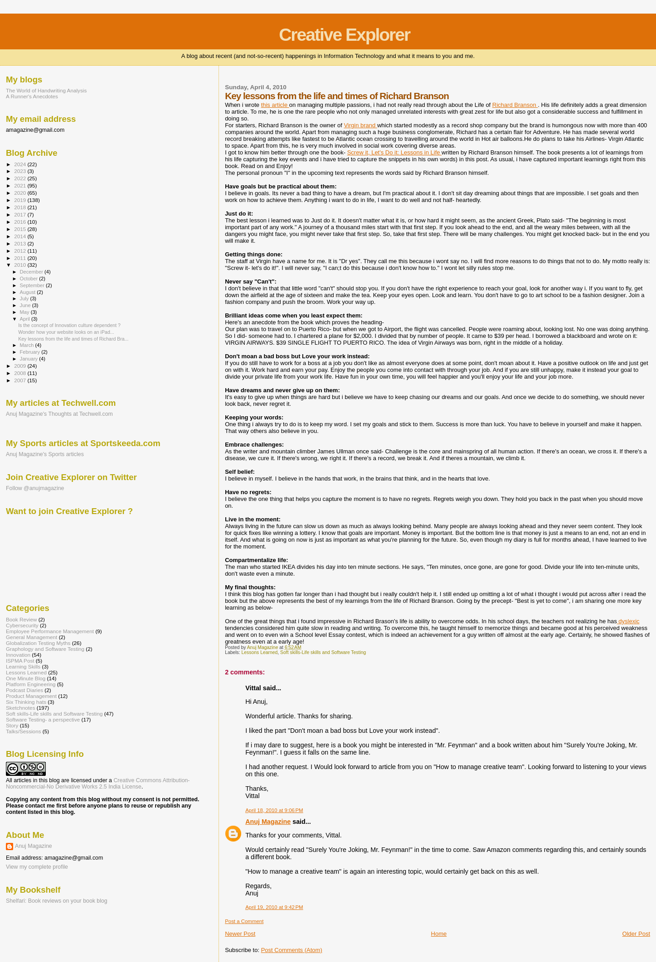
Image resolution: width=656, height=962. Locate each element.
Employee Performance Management (50, 631)
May (25, 312)
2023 (20, 171)
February (31, 352)
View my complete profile (37, 867)
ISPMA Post (20, 661)
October (29, 278)
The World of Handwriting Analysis (46, 90)
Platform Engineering (30, 684)
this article (275, 104)
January (29, 358)
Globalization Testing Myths (38, 643)
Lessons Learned (260, 652)
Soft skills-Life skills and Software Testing (323, 652)
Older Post (636, 933)
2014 (20, 236)
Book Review (21, 619)
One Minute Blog (25, 678)
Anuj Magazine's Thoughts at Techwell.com (59, 414)
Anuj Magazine (268, 821)
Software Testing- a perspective (43, 719)
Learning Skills (23, 666)
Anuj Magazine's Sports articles (45, 454)
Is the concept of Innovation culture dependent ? (69, 325)
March (27, 345)
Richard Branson (515, 104)
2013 (20, 243)
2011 (20, 258)
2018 (20, 207)
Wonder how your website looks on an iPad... (66, 332)
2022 (20, 178)
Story (12, 725)
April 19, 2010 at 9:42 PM (274, 907)
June (26, 305)
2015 (20, 229)
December (32, 271)
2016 (20, 222)
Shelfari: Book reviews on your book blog (56, 901)
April (25, 319)
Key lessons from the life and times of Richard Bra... (73, 339)
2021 (20, 185)
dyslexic (628, 621)
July (25, 298)
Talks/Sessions (23, 731)
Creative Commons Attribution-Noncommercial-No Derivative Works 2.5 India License (98, 783)
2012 (20, 251)
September (33, 285)
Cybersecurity (22, 625)
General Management (31, 637)
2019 (20, 200)
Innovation (18, 655)
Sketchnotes (20, 708)
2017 (20, 214)
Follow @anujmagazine (35, 488)
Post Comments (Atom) (291, 950)
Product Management (31, 696)
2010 (20, 265)
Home (439, 933)
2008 (20, 373)
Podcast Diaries (24, 690)
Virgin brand (360, 125)
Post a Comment (244, 921)
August (28, 292)
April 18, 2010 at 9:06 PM (274, 810)
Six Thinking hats (26, 702)
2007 (20, 380)
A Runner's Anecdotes (32, 96)
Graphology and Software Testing (45, 649)
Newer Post (240, 933)
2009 (20, 366)
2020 (20, 193)
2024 (20, 164)
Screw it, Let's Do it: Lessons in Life (394, 152)
